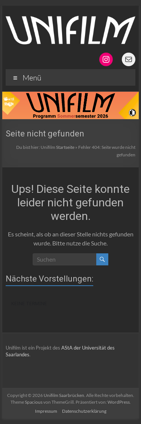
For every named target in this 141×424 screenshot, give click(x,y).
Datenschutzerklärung (84, 411)
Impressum (46, 411)
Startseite (65, 147)
